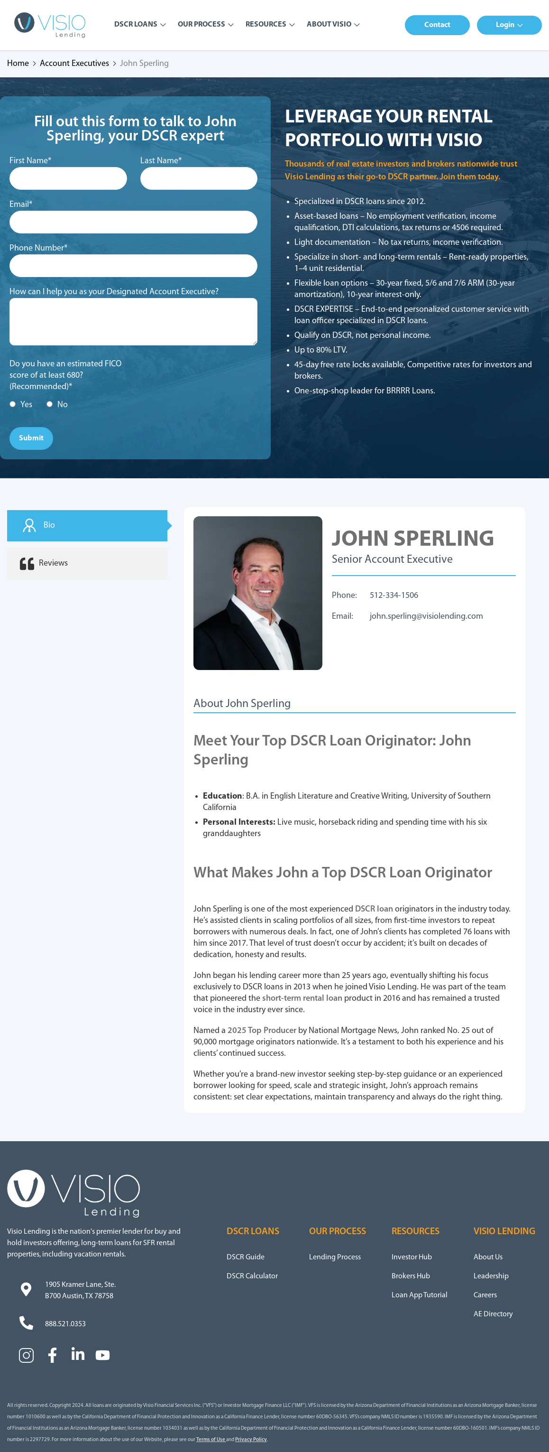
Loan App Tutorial (420, 1295)
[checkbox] (70, 405)
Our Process (201, 24)
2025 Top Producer (262, 1030)
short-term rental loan (302, 998)
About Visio (329, 24)
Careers (485, 1295)
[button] (437, 25)
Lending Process (335, 1257)
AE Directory (493, 1314)
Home (18, 64)
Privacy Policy (251, 1440)
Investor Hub (412, 1257)
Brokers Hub (411, 1276)
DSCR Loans (135, 24)
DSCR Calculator (252, 1276)
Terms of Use (211, 1440)
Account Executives (74, 64)
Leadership (491, 1276)
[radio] (20, 405)
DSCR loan (374, 909)
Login (505, 25)
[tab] (87, 525)
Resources (266, 24)
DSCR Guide (246, 1257)
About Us (488, 1257)
